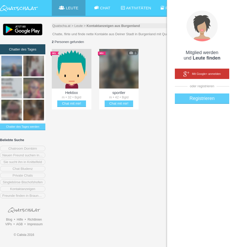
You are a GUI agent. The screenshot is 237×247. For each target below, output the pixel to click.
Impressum (34, 224)
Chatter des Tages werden (22, 126)
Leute (78, 26)
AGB (19, 224)
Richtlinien (34, 219)
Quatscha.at (61, 26)
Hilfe (20, 219)
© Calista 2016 (24, 235)
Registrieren (201, 98)
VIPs (8, 224)
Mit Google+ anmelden (202, 74)
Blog (9, 219)
